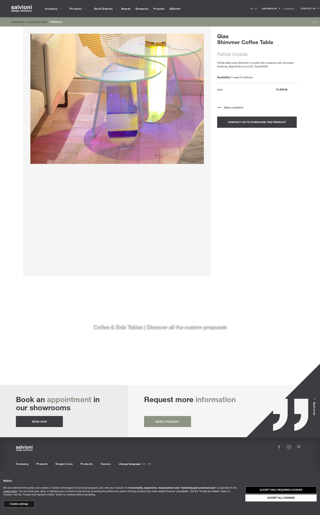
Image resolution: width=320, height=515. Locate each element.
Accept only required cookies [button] (281, 489)
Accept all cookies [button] (281, 497)
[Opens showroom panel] (269, 8)
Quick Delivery (38, 21)
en (144, 464)
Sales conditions (233, 107)
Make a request (167, 421)
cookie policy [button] (10, 491)
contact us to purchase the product (257, 122)
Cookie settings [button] (19, 504)
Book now (39, 421)
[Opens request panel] (308, 8)
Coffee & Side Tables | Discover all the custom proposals (160, 326)
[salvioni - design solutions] (21, 8)
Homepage (18, 21)
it (150, 464)
